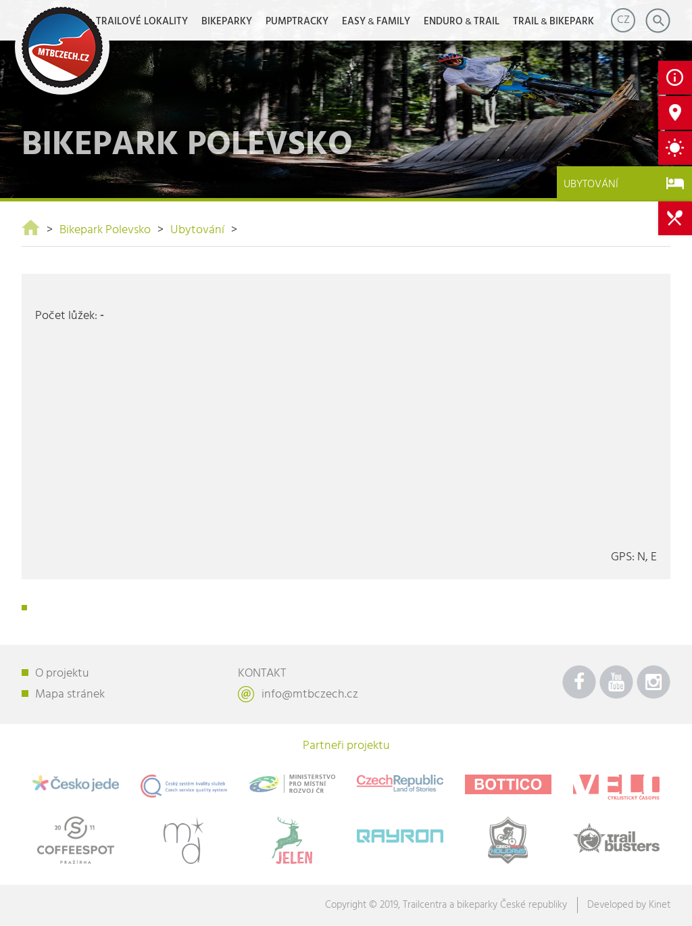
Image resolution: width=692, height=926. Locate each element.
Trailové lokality (142, 22)
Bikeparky (226, 22)
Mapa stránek (70, 694)
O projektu (62, 673)
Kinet (659, 905)
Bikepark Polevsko (105, 230)
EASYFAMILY (376, 22)
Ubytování (197, 230)
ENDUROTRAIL (461, 22)
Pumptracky (297, 22)
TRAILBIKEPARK (553, 22)
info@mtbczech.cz (310, 694)
